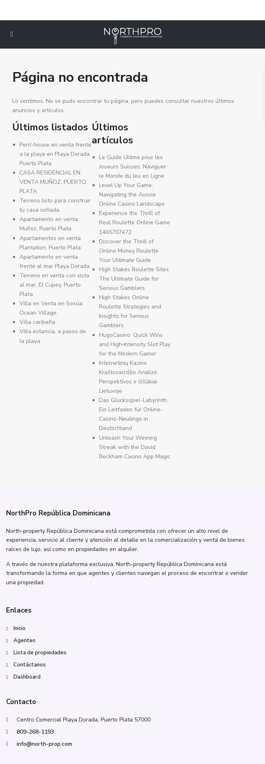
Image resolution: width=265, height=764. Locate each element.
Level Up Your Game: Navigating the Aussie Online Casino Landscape (132, 194)
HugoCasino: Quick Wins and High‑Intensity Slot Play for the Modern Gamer (135, 344)
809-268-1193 (35, 732)
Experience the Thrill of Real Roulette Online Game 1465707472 (134, 222)
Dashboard (27, 677)
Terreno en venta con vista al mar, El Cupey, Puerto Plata (54, 285)
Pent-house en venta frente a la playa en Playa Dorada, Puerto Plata (55, 154)
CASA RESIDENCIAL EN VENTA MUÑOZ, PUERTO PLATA (52, 182)
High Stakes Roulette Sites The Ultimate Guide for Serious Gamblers (134, 279)
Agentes (24, 640)
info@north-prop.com (44, 744)
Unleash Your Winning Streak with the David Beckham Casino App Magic (134, 447)
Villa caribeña (37, 322)
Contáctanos (29, 664)
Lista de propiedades (40, 652)
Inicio (19, 628)
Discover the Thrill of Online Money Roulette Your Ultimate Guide (129, 251)
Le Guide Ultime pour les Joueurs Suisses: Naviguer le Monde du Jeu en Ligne (132, 166)
